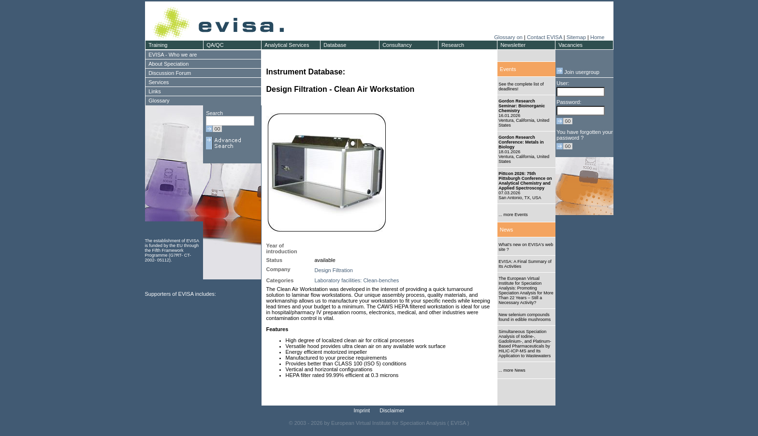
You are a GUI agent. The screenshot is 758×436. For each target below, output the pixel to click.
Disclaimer (391, 410)
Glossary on (509, 37)
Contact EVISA (544, 37)
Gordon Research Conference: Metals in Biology (521, 142)
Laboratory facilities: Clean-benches (357, 280)
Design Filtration (334, 270)
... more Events (513, 214)
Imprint (362, 410)
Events (508, 69)
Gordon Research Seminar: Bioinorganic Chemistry (521, 106)
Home (597, 37)
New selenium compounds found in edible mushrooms (524, 317)
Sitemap (576, 37)
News (506, 230)
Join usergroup (577, 72)
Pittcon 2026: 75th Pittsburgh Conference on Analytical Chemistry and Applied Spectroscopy (525, 180)
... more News (511, 370)
